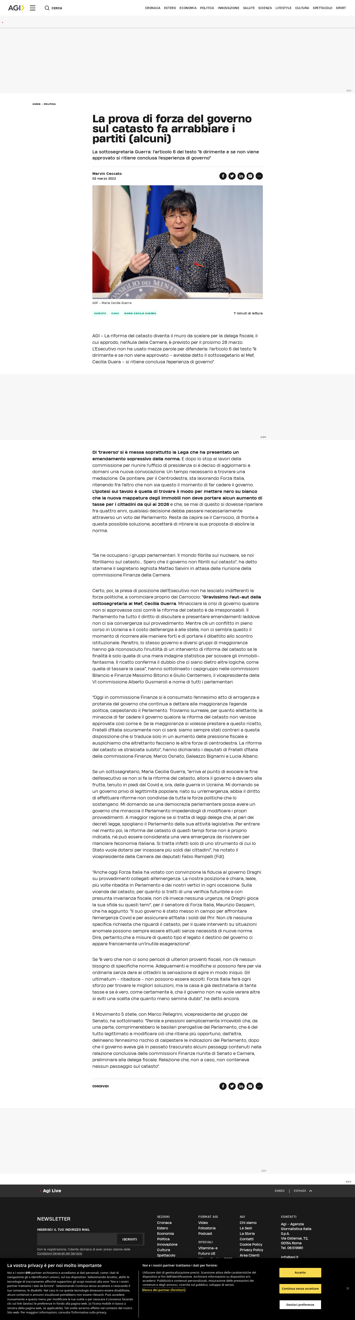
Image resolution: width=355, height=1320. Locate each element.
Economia (188, 8)
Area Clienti (249, 1255)
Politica (207, 8)
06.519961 (295, 1248)
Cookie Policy (251, 1244)
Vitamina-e (208, 1248)
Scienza (265, 8)
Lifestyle (283, 8)
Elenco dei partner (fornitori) (163, 1290)
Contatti (247, 1239)
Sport (341, 8)
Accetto (300, 1273)
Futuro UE (206, 1253)
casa (115, 313)
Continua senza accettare (300, 1288)
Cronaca (153, 8)
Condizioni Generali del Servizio (59, 1253)
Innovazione (229, 8)
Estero (170, 8)
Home (37, 104)
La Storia (247, 1233)
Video (203, 1223)
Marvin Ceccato (107, 173)
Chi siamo (248, 1223)
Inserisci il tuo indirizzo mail (63, 1229)
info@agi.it (289, 1257)
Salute (249, 8)
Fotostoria (207, 1228)
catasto (100, 313)
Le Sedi (246, 1228)
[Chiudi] (348, 1288)
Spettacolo (322, 8)
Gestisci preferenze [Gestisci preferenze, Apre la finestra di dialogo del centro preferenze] (300, 1305)
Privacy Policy (251, 1250)
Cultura (302, 8)
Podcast (205, 1233)
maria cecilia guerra (140, 313)
